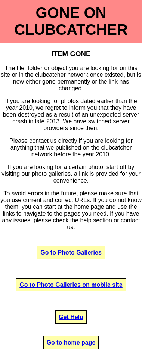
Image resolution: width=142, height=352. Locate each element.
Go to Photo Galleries (71, 252)
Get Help (71, 317)
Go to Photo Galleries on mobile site (71, 285)
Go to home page (71, 342)
